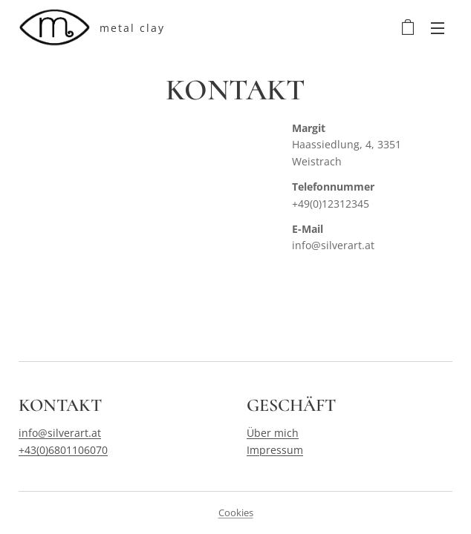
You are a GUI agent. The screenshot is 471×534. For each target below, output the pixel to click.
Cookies (235, 512)
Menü (437, 28)
